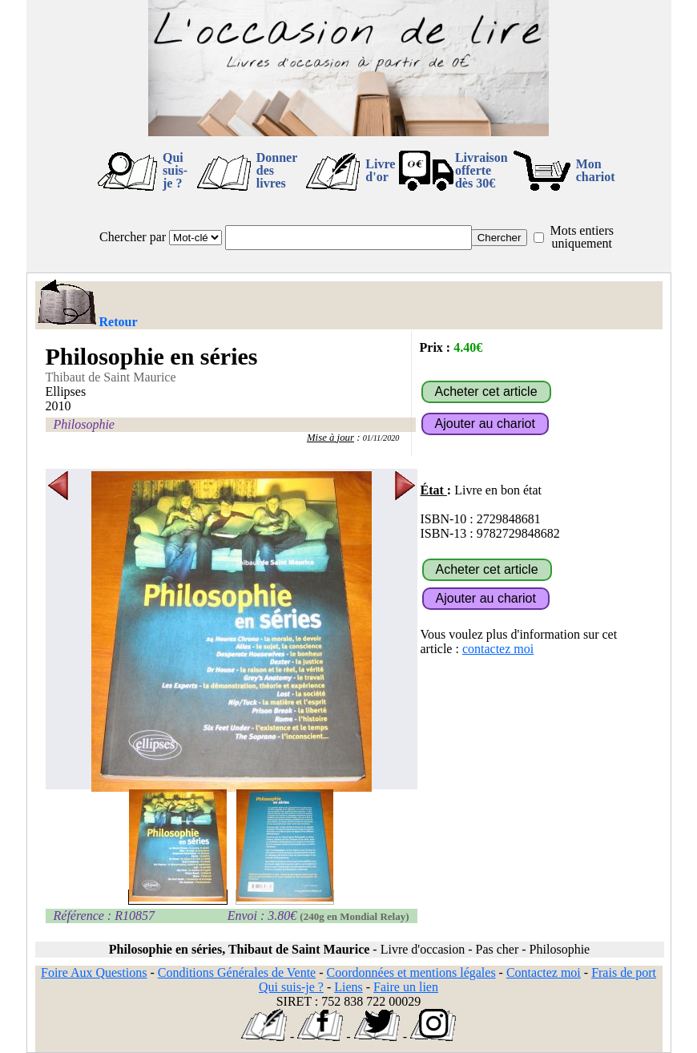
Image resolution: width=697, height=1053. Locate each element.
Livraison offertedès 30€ (481, 170)
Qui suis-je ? (175, 170)
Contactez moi (543, 972)
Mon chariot (595, 170)
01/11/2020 (381, 438)
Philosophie (84, 424)
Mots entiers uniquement (582, 237)
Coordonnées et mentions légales (411, 972)
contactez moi (498, 649)
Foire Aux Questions (94, 972)
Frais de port (623, 972)
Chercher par (132, 237)
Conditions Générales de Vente (237, 972)
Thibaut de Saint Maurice (111, 377)
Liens (348, 987)
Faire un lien (405, 987)
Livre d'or (380, 170)
